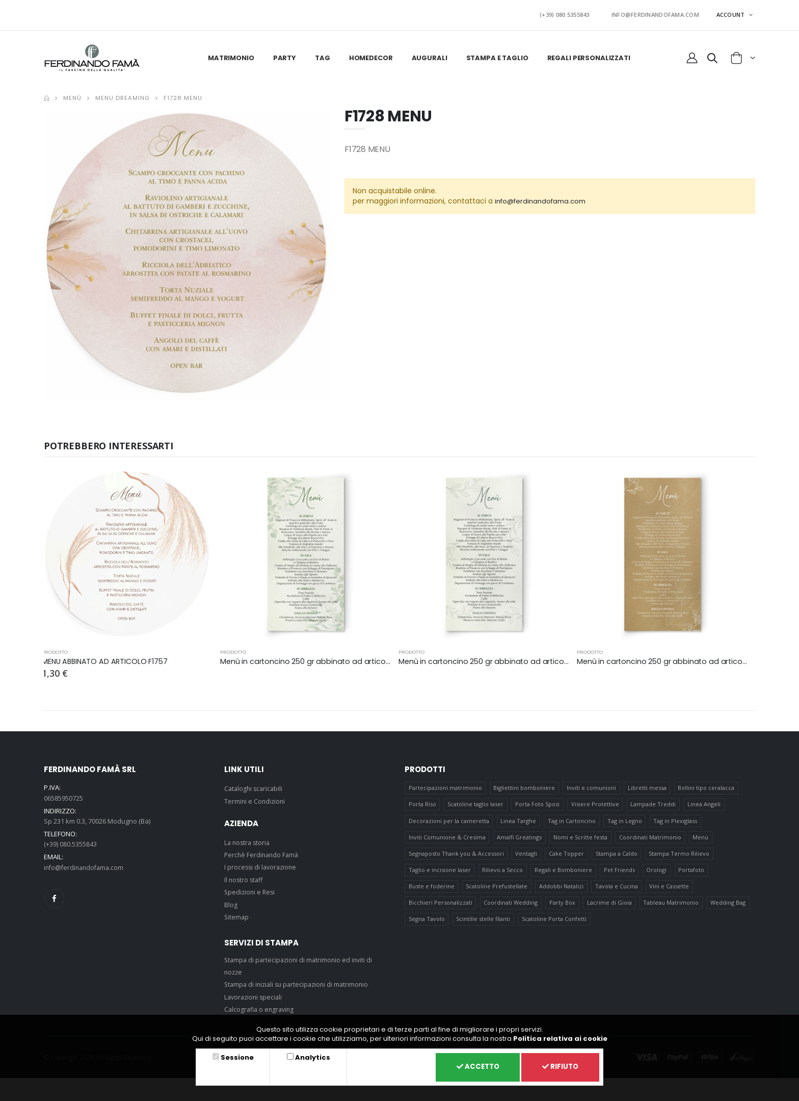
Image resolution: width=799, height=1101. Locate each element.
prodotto (55, 649)
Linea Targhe (519, 820)
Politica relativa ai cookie (560, 1037)
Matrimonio (231, 55)
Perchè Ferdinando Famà (263, 852)
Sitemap (237, 914)
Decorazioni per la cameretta (449, 820)
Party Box (563, 907)
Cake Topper (566, 855)
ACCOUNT (731, 13)
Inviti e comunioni (592, 785)
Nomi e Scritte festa (581, 837)
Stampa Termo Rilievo (680, 855)
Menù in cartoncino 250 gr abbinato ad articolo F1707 (318, 658)
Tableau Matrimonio (672, 907)
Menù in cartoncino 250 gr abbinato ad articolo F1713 (495, 658)
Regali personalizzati (588, 55)
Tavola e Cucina (617, 889)
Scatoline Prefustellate (497, 889)
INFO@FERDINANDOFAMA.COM (660, 13)
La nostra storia (248, 839)
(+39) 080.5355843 (579, 13)
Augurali (429, 55)
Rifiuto (558, 1066)
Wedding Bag (729, 907)
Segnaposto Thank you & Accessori (456, 855)
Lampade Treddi (654, 803)
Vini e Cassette (670, 889)
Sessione (235, 1056)
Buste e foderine (432, 889)
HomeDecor (371, 55)
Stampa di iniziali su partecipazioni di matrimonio (299, 981)
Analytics (308, 1056)
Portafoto (693, 872)
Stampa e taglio (497, 55)
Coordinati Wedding (511, 907)
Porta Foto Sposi (538, 803)
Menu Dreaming (122, 95)
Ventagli (527, 855)
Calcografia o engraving (261, 1006)
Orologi (657, 872)
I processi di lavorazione (262, 864)
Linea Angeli (705, 803)
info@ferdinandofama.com (544, 198)
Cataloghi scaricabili (254, 785)
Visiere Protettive (596, 803)
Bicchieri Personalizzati (440, 907)
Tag (322, 55)
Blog (230, 901)
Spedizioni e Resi (250, 889)
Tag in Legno (625, 820)
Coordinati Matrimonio (651, 837)
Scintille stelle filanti (484, 924)
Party (284, 55)
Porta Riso (422, 803)
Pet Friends (619, 872)
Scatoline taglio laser (476, 803)
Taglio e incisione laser (440, 872)
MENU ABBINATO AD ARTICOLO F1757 (107, 658)
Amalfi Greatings (519, 837)
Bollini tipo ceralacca (707, 785)
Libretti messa (647, 785)
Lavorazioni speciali (254, 993)
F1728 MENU (183, 95)
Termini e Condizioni (255, 798)
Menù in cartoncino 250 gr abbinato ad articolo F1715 (674, 658)
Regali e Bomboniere (564, 872)
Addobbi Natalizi (562, 889)
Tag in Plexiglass (676, 820)
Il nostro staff (244, 876)
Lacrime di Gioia (610, 907)
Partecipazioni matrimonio (445, 785)
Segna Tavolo (427, 924)
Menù (72, 95)
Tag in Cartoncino (572, 820)
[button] (712, 57)
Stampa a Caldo (617, 855)
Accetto (471, 1066)
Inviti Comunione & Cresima (447, 837)
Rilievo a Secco (503, 872)
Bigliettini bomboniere (524, 785)
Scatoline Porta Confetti (554, 924)
